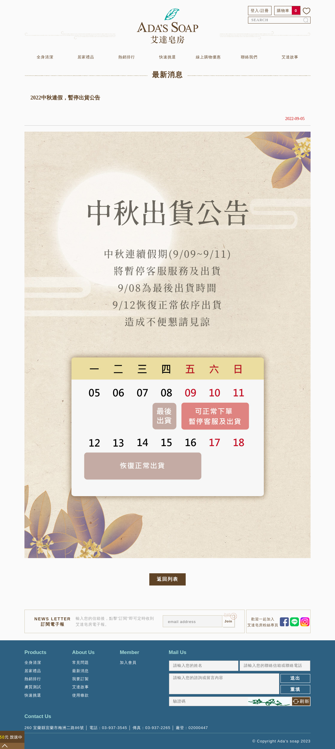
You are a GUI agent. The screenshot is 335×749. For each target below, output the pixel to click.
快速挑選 (167, 57)
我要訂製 (80, 679)
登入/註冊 (260, 10)
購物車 (283, 10)
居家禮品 (85, 57)
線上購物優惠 (208, 57)
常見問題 (80, 662)
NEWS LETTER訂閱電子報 (52, 621)
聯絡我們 (249, 57)
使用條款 (80, 695)
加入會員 (128, 662)
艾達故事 (290, 57)
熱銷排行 (126, 57)
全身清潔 (45, 57)
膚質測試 (32, 687)
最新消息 (80, 671)
